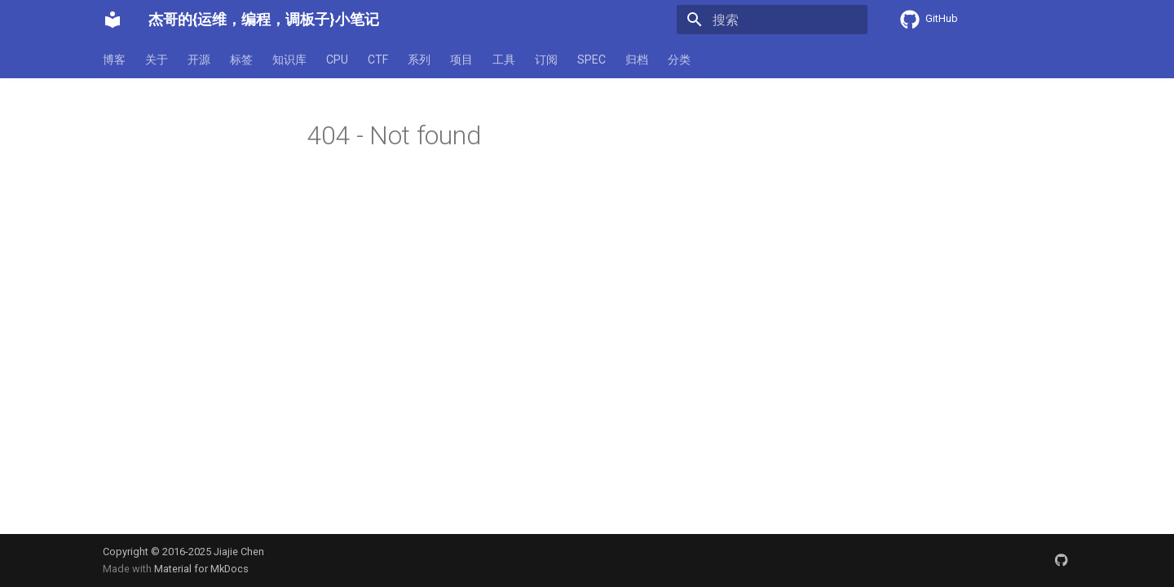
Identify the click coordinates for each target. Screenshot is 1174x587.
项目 (461, 59)
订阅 (546, 59)
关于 (156, 59)
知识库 (289, 59)
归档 (636, 59)
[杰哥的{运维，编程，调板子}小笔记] (112, 19)
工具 (503, 59)
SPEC (591, 59)
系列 (419, 59)
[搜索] (772, 19)
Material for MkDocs (201, 569)
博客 (114, 59)
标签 (241, 59)
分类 (679, 59)
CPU (337, 59)
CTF (378, 59)
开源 (199, 59)
